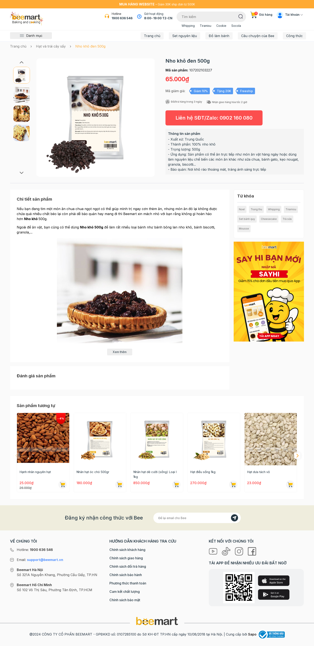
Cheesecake (269, 218)
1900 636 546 (122, 18)
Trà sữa (287, 218)
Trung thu (256, 209)
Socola (236, 25)
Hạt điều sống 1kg (202, 472)
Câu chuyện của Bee (257, 36)
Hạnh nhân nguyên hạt (35, 472)
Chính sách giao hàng (126, 558)
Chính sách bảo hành (125, 575)
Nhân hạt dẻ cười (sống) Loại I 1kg (155, 474)
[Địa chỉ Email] (197, 518)
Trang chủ (152, 36)
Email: (40, 560)
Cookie (221, 25)
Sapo (252, 634)
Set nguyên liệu (184, 36)
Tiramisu (205, 25)
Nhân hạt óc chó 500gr (92, 472)
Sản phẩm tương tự (36, 405)
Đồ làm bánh (219, 36)
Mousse (244, 228)
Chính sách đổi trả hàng (127, 566)
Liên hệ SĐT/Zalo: (214, 118)
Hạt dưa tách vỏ (258, 472)
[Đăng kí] (234, 518)
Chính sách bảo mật (124, 600)
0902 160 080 (236, 118)
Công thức (294, 36)
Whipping (188, 25)
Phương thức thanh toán (127, 583)
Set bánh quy (247, 218)
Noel (242, 209)
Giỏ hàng (261, 14)
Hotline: (35, 550)
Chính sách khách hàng (127, 550)
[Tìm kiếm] (240, 16)
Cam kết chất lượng (124, 591)
